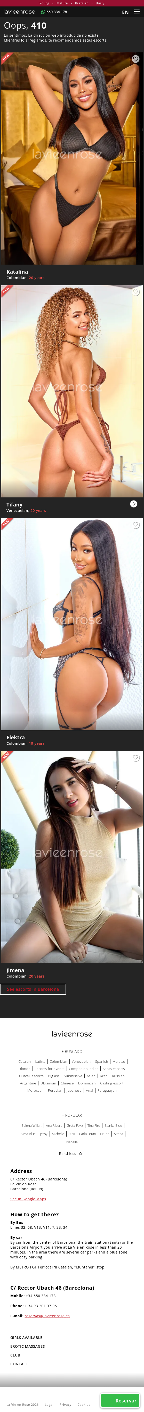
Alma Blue (28, 1133)
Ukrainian (48, 1083)
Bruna (104, 1133)
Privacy (65, 1404)
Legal (49, 1404)
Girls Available (26, 1337)
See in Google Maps (28, 1198)
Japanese (74, 1090)
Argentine (28, 1083)
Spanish (101, 1061)
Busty (100, 3)
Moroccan (35, 1090)
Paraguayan (107, 1090)
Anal (89, 1090)
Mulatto (119, 1061)
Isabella (72, 1142)
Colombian (58, 1061)
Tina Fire (93, 1125)
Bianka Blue (113, 1125)
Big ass (53, 1076)
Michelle (58, 1133)
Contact (19, 1363)
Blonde (24, 1068)
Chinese (67, 1083)
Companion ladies (83, 1068)
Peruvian (55, 1090)
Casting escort (112, 1083)
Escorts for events (50, 1068)
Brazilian (82, 3)
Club (15, 1355)
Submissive (73, 1076)
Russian (118, 1076)
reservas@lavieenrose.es (47, 1315)
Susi (72, 1133)
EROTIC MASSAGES (27, 1346)
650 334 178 (56, 11)
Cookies (83, 1404)
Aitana (118, 1133)
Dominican (87, 1083)
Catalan (25, 1061)
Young (44, 3)
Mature (62, 3)
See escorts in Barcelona (33, 989)
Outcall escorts (31, 1076)
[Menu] (137, 11)
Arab (104, 1076)
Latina (40, 1061)
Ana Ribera (54, 1125)
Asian (91, 1076)
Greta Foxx (75, 1125)
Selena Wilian (32, 1125)
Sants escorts (114, 1068)
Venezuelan (81, 1061)
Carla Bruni (87, 1133)
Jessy (43, 1133)
